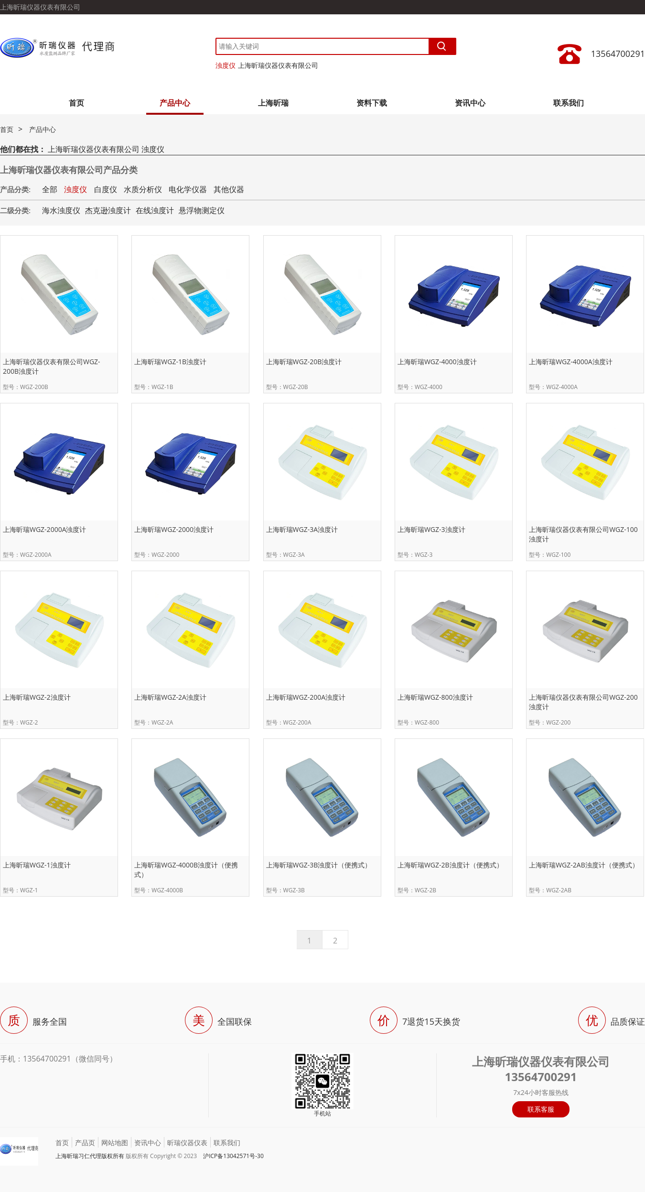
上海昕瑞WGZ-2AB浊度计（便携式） (584, 864)
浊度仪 (225, 65)
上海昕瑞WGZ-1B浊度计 (170, 361)
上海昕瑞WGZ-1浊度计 (37, 864)
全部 (49, 189)
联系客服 (540, 1109)
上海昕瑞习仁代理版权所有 (89, 1156)
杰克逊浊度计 (108, 210)
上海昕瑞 (273, 103)
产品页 (85, 1142)
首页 (76, 103)
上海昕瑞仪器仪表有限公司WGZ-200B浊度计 (51, 366)
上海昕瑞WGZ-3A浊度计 (302, 529)
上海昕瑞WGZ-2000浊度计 (174, 529)
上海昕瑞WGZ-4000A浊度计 (571, 361)
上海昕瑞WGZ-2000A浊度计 (44, 529)
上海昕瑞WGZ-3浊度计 (431, 529)
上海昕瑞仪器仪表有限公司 (278, 65)
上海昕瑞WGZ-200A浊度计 (306, 697)
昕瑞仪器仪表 (187, 1142)
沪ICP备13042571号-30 (233, 1156)
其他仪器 (229, 189)
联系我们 (568, 103)
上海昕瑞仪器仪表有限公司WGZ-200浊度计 (583, 702)
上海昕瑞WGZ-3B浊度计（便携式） (319, 864)
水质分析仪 (143, 189)
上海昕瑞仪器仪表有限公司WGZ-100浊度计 (583, 534)
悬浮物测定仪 (202, 210)
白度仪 (105, 189)
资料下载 (371, 103)
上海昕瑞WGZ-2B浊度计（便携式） (450, 864)
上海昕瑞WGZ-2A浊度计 (170, 697)
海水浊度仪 (61, 210)
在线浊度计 (155, 210)
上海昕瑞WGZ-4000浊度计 (437, 361)
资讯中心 (470, 103)
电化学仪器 (188, 189)
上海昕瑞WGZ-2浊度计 (37, 697)
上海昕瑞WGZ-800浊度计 (435, 697)
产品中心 (175, 103)
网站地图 (114, 1142)
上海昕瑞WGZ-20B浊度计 (304, 361)
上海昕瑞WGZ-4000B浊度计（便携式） (186, 869)
